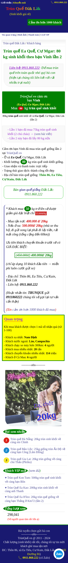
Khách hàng (34, 43)
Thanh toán (33, 35)
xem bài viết (43, 134)
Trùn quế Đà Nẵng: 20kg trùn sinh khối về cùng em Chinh (35, 440)
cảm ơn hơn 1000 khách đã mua (34, 309)
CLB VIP (44, 35)
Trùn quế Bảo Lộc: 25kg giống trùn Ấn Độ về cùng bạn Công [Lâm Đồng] (37, 450)
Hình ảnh (22, 35)
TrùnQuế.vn (14, 153)
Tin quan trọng (9, 35)
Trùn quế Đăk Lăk (14, 43)
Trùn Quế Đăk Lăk (23, 8)
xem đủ (34, 470)
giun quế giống (29, 190)
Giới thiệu (6, 2)
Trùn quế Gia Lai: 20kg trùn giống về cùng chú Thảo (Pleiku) (35, 460)
